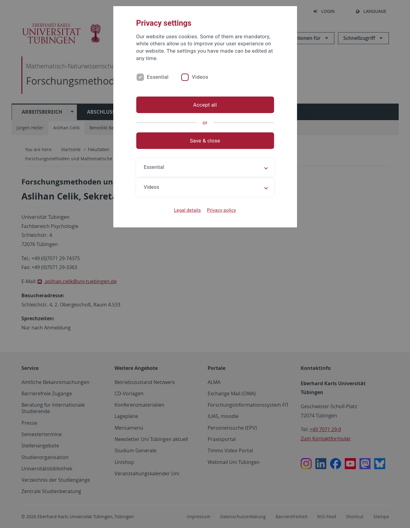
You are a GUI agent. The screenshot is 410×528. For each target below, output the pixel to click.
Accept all (205, 105)
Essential (158, 77)
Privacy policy (221, 210)
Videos (200, 77)
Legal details (187, 210)
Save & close (205, 141)
